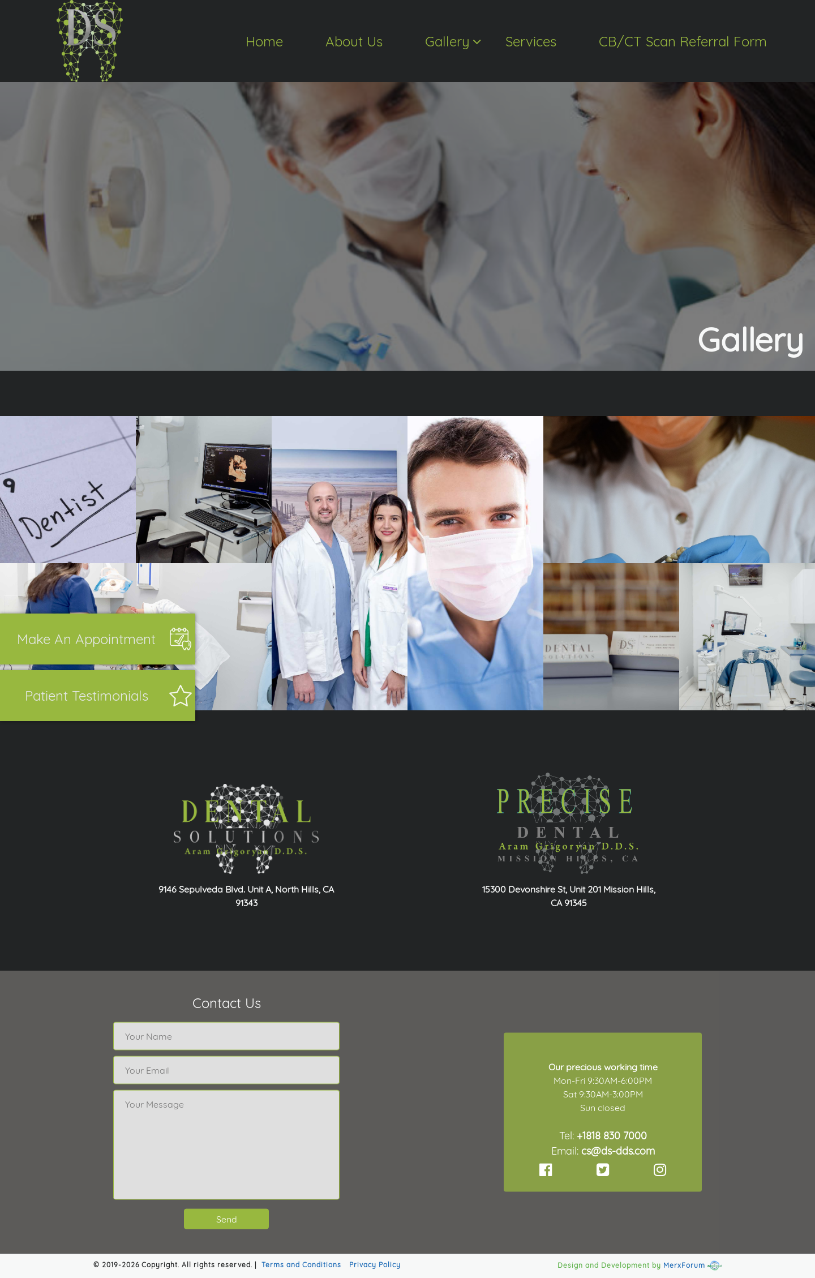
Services (530, 41)
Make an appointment (86, 639)
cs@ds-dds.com (618, 1150)
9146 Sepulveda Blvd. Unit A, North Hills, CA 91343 (246, 896)
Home (264, 41)
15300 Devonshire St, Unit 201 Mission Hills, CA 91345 (568, 896)
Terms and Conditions (301, 1264)
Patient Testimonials (86, 695)
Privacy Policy (375, 1264)
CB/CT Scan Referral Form (683, 41)
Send (226, 1219)
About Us (354, 41)
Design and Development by (609, 1265)
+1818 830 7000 (612, 1135)
